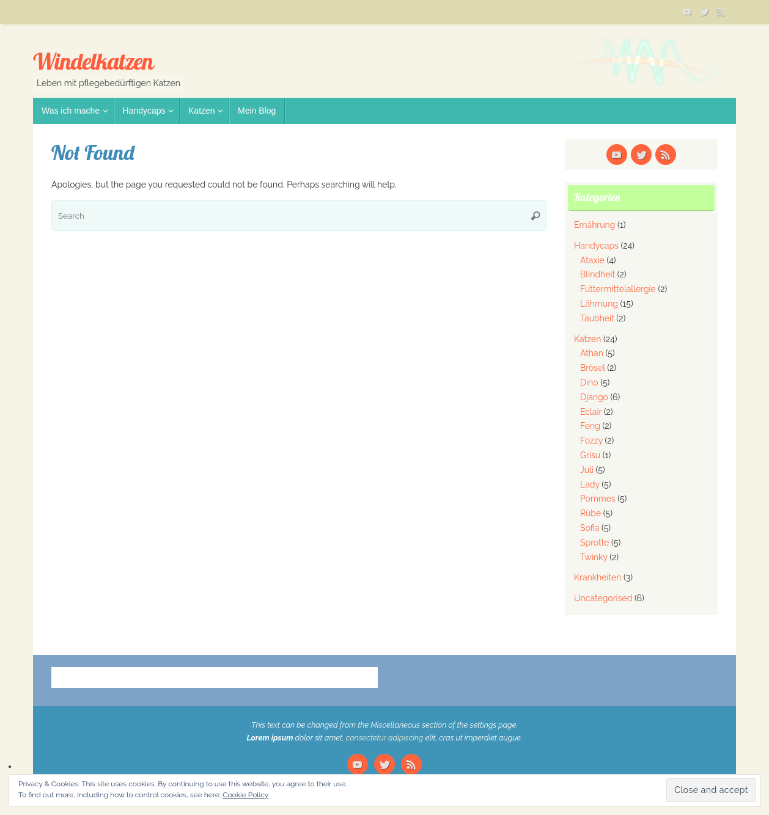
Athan (591, 353)
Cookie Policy (245, 795)
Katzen (587, 339)
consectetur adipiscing (385, 737)
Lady (590, 484)
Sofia (589, 528)
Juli (587, 470)
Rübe (590, 513)
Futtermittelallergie (618, 289)
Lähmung (599, 304)
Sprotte (594, 542)
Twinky (594, 557)
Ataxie (592, 260)
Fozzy (591, 440)
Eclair (591, 412)
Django (594, 397)
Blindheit (597, 274)
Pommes (598, 498)
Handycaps (596, 245)
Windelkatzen (93, 62)
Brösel (592, 368)
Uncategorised (603, 598)
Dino (589, 382)
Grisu (590, 455)
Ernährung (594, 225)
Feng (590, 426)
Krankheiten (597, 577)
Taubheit (597, 318)
